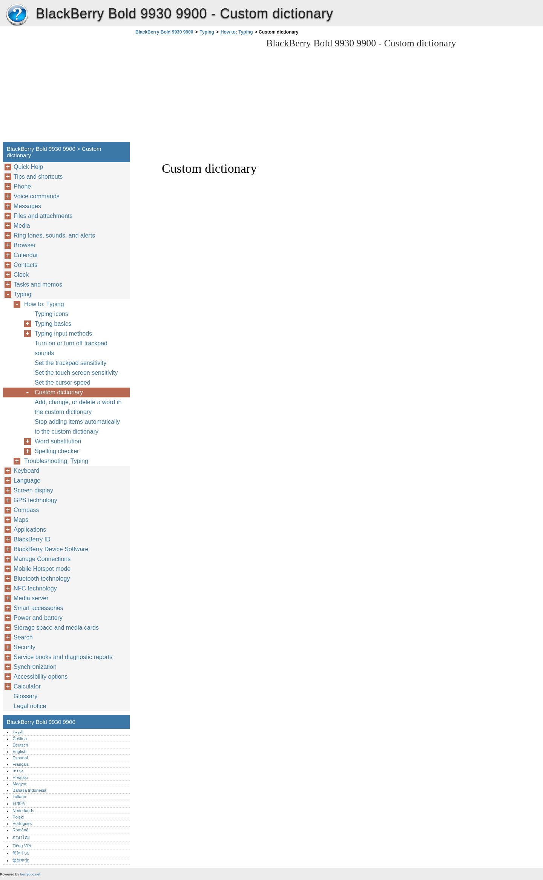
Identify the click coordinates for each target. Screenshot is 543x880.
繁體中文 (20, 860)
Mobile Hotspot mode (42, 569)
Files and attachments (43, 216)
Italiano (19, 796)
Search (23, 637)
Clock (21, 274)
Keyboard (27, 471)
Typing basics (53, 323)
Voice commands (37, 196)
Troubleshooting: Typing (56, 461)
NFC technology (35, 588)
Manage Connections (42, 559)
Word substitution (58, 441)
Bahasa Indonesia (29, 790)
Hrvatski (20, 777)
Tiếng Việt (21, 845)
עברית (17, 770)
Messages (27, 206)
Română (20, 830)
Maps (21, 520)
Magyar (19, 784)
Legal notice (30, 706)
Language (27, 480)
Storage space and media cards (56, 627)
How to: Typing (237, 32)
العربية (17, 732)
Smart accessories (38, 608)
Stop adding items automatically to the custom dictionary (77, 427)
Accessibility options (40, 676)
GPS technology (35, 500)
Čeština (19, 738)
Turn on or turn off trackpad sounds (71, 348)
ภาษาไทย (21, 837)
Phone (22, 186)
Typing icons (51, 314)
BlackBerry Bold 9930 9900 (17, 15)
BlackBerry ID (32, 539)
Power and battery (38, 618)
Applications (30, 529)
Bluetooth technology (42, 578)
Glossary (25, 696)
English (19, 751)
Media (22, 225)
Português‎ (22, 823)
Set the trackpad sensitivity (70, 363)
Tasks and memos (38, 284)
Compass (26, 510)
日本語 (18, 803)
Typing (206, 32)
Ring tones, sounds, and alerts (54, 235)
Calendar (26, 255)
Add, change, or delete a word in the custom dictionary (78, 407)
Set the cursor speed (62, 382)
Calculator (27, 686)
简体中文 (20, 853)
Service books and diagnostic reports (63, 657)
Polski (18, 817)
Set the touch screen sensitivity (76, 372)
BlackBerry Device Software (51, 549)
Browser (25, 245)
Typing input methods (63, 333)
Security (24, 647)
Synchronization (35, 667)
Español (20, 758)
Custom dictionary (59, 392)
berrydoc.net (30, 874)
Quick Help (28, 167)
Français (20, 764)
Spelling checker (57, 451)
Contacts (25, 265)
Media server (31, 598)
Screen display (33, 490)
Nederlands (23, 810)
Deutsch (20, 745)
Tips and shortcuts (38, 176)
